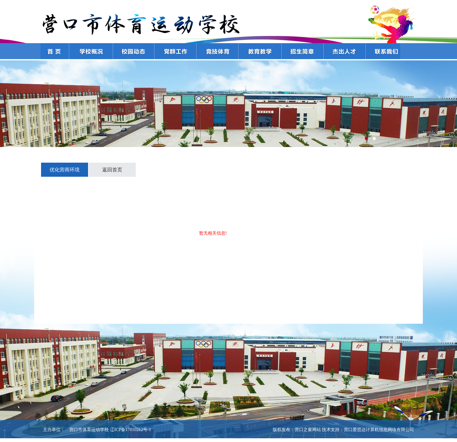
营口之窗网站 (308, 429)
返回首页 (112, 169)
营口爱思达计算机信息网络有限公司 (379, 429)
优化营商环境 (65, 169)
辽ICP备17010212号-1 (130, 429)
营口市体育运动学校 (87, 429)
